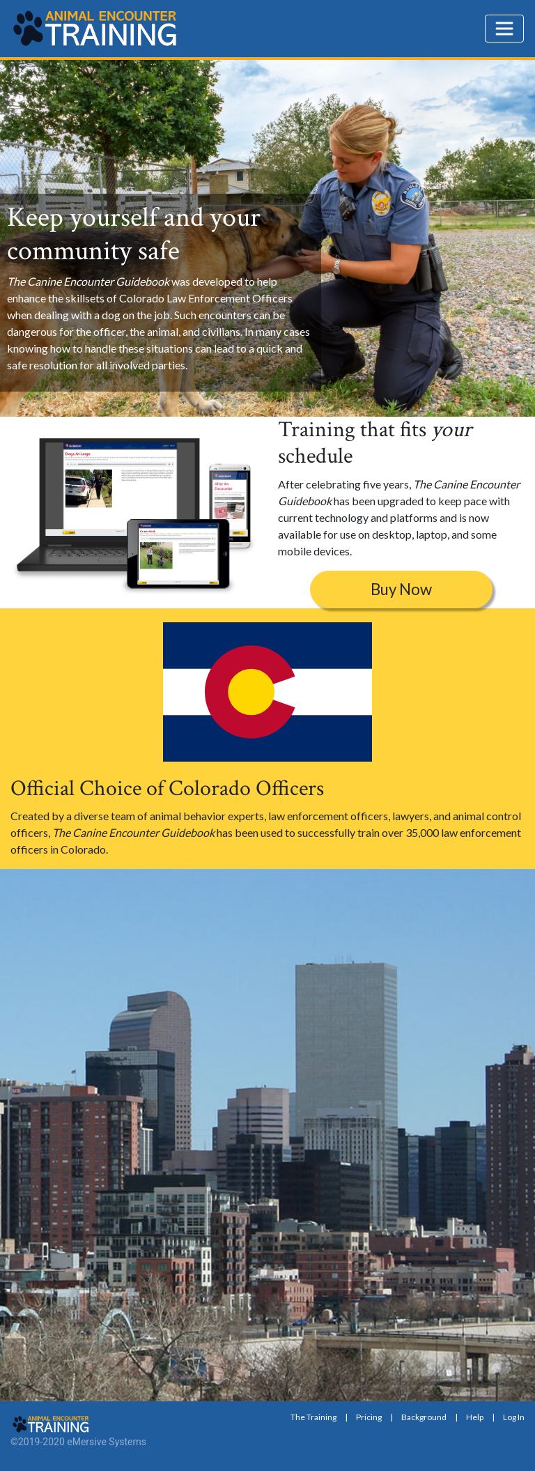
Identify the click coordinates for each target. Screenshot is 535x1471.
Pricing (369, 1417)
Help (474, 1417)
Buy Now (401, 589)
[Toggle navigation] (504, 29)
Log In (514, 1417)
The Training (313, 1417)
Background (424, 1417)
